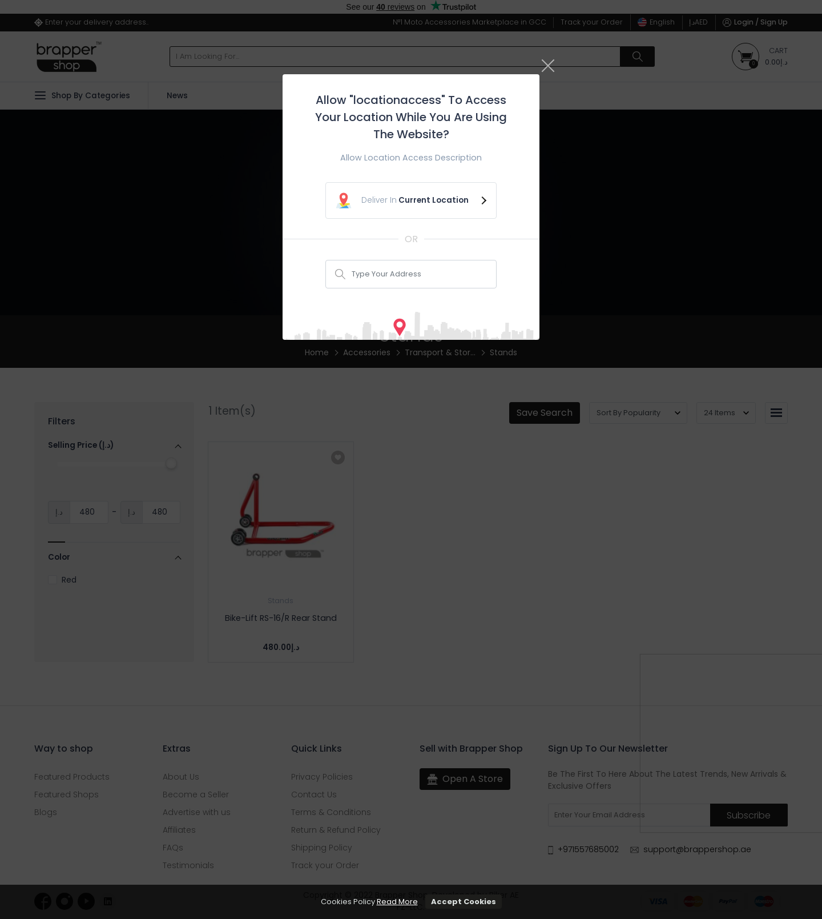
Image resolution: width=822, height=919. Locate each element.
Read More (397, 901)
